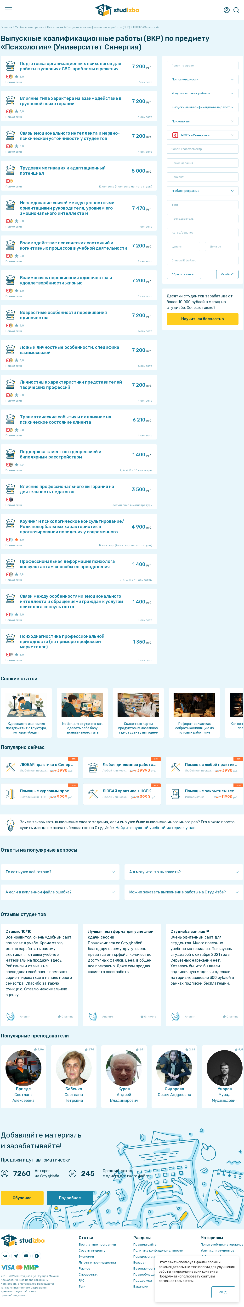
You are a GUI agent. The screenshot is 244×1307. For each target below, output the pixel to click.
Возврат (139, 1262)
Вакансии (140, 1286)
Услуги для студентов (217, 1250)
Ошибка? (227, 274)
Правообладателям (148, 1274)
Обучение (22, 1198)
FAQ (82, 1280)
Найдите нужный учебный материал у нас (155, 827)
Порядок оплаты (146, 1256)
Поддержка (142, 1280)
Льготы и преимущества (97, 1262)
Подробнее (70, 1198)
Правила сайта (145, 1244)
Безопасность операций (152, 1268)
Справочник (88, 1274)
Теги (82, 1286)
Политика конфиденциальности (158, 1250)
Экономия (86, 1256)
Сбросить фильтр (184, 274)
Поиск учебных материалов (222, 1244)
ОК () (223, 1292)
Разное (84, 1268)
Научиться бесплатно (202, 319)
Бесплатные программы (97, 1244)
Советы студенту (92, 1250)
